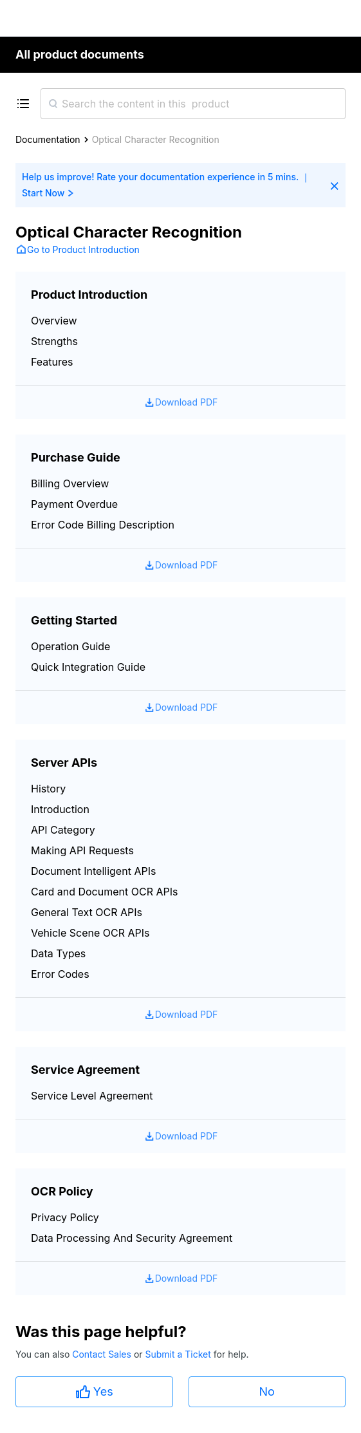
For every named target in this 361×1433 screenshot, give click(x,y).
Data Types (58, 953)
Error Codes (60, 974)
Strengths (54, 341)
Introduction (60, 809)
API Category (63, 829)
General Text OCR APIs (86, 912)
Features (52, 361)
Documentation (47, 139)
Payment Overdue (74, 504)
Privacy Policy (65, 1217)
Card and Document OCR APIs (104, 891)
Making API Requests (82, 850)
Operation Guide (70, 646)
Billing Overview (70, 483)
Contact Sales (103, 1354)
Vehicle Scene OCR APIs (90, 932)
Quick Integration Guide (88, 666)
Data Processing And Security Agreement (131, 1238)
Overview (54, 320)
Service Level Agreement (92, 1095)
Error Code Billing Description (102, 524)
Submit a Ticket (179, 1354)
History (48, 788)
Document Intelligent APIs (93, 871)
